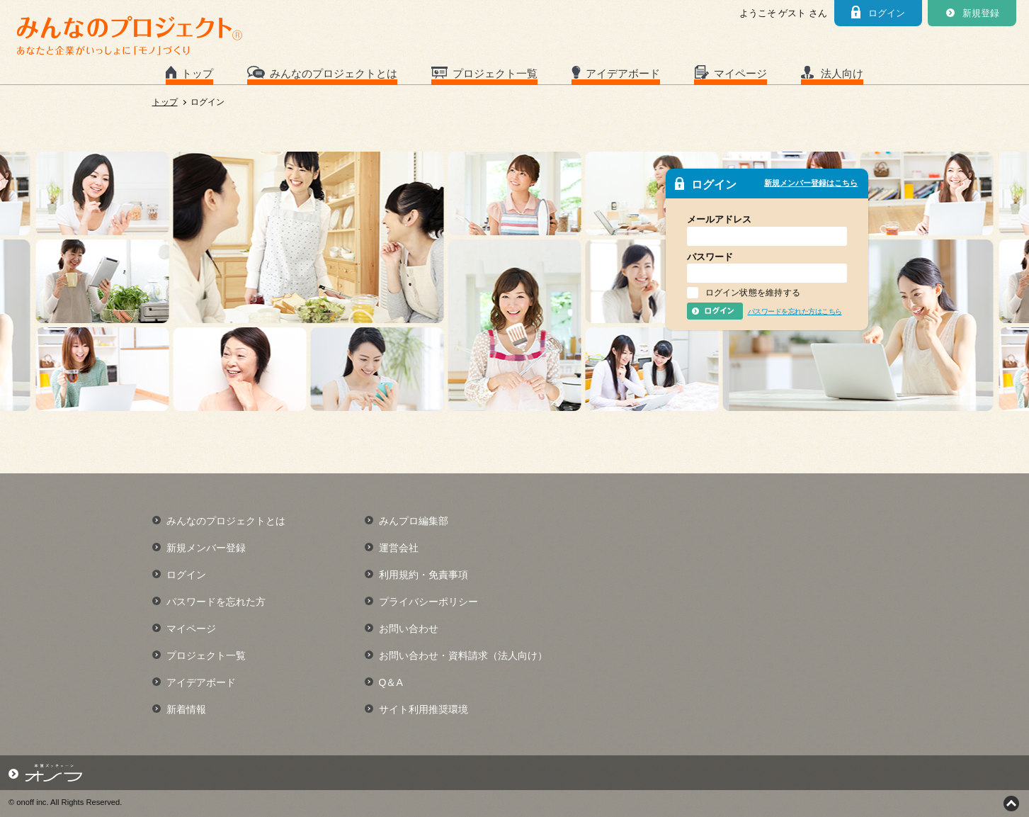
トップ (197, 73)
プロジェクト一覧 (495, 73)
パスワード (710, 257)
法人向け (842, 73)
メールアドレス (719, 219)
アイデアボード (623, 73)
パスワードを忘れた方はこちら (795, 311)
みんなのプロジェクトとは (333, 73)
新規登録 (980, 13)
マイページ (740, 73)
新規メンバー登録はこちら (811, 183)
